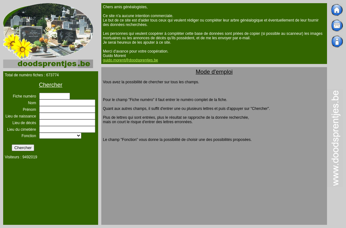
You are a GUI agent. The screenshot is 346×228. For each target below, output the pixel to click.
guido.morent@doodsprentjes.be (130, 60)
